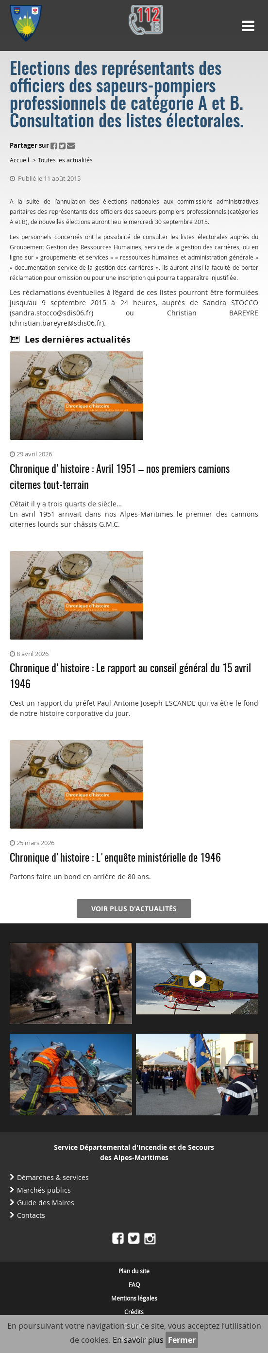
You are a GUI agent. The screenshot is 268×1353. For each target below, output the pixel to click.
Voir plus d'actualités (134, 908)
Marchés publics (44, 1190)
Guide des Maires (45, 1202)
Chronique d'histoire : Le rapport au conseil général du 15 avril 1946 (130, 676)
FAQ (134, 1284)
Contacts (31, 1215)
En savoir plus (138, 1340)
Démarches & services (53, 1177)
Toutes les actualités (65, 160)
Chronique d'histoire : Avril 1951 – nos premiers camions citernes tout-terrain (120, 477)
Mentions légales (134, 1298)
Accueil (19, 160)
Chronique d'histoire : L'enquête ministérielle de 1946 (115, 858)
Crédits (134, 1312)
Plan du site (134, 1271)
